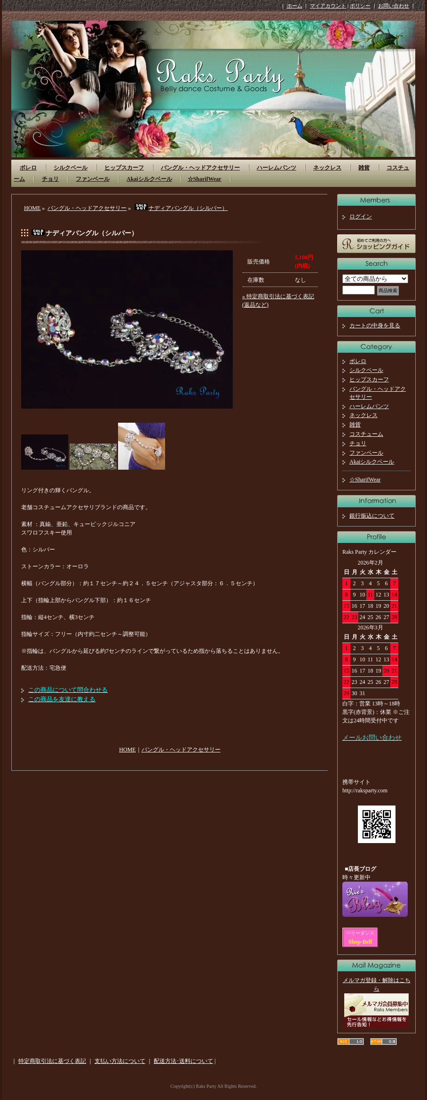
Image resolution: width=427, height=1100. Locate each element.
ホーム (294, 5)
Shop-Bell (360, 941)
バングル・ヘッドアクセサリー (200, 167)
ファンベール (93, 179)
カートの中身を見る (374, 325)
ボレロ (28, 167)
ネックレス (327, 167)
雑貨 (364, 167)
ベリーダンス (360, 933)
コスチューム (366, 434)
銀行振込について (372, 515)
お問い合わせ (393, 5)
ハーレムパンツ (276, 167)
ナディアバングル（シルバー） (181, 208)
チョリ (50, 179)
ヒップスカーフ (124, 167)
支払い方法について (120, 1061)
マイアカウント (328, 5)
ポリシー (360, 5)
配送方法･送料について (183, 1061)
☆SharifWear (204, 179)
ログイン (360, 216)
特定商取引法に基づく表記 (52, 1061)
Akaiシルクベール (149, 179)
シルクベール (70, 167)
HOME (32, 208)
